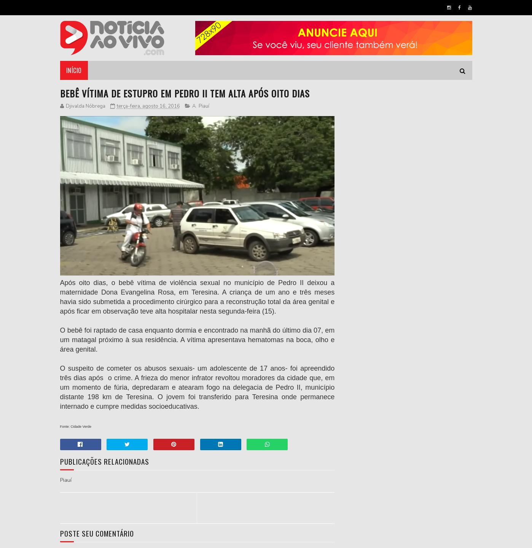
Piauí (204, 106)
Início (74, 70)
